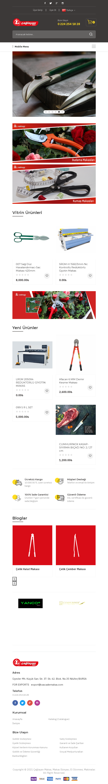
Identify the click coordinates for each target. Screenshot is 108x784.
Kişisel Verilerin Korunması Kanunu (30, 747)
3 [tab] (52, 112)
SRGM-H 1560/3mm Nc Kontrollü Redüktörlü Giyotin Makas (73, 267)
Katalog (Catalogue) (59, 719)
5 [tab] (59, 112)
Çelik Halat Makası (27, 569)
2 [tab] (49, 112)
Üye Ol (53, 10)
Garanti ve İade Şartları (72, 743)
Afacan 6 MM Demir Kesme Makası (71, 381)
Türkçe (68, 10)
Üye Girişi (37, 10)
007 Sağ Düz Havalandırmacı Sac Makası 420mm (28, 267)
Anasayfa (17, 719)
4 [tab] (56, 112)
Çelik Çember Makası (72, 569)
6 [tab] (62, 112)
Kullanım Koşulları (69, 747)
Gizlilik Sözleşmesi (21, 738)
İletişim (16, 723)
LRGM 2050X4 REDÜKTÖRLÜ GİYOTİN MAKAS (31, 382)
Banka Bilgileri (19, 755)
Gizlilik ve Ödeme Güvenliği (26, 751)
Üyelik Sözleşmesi (21, 743)
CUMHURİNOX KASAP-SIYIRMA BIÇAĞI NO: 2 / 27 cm (75, 447)
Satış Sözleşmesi (68, 738)
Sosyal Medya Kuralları (71, 751)
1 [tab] (46, 112)
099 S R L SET (24, 407)
